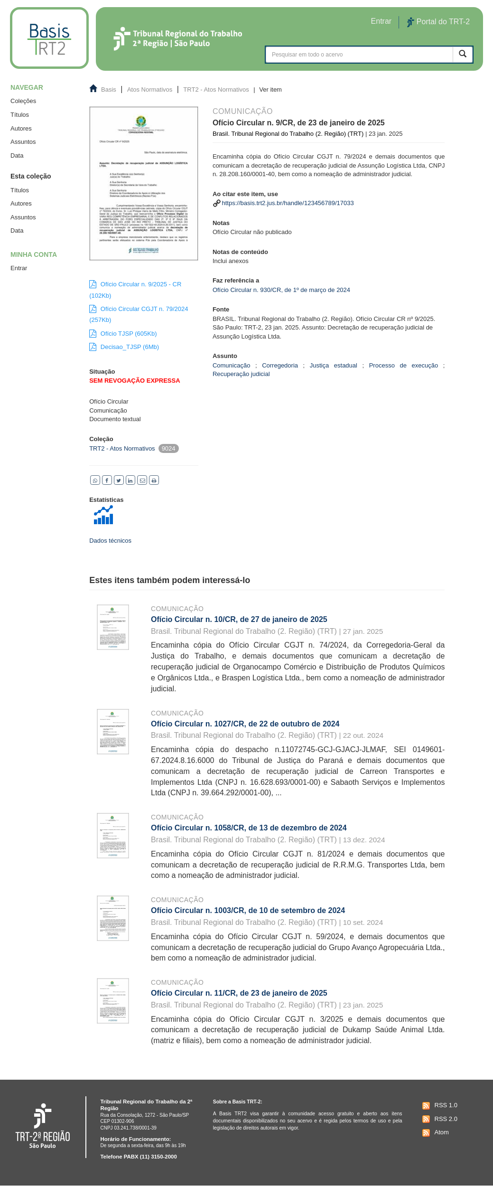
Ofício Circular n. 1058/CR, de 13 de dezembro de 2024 (249, 828)
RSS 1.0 (438, 1106)
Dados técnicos (110, 540)
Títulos (19, 114)
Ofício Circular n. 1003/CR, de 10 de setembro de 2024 (248, 910)
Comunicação (177, 608)
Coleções (23, 100)
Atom (434, 1133)
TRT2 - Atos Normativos (216, 89)
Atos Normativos (149, 89)
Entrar (18, 268)
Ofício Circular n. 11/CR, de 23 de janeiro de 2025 (239, 993)
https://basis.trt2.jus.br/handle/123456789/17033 (288, 203)
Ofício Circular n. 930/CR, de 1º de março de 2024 (281, 289)
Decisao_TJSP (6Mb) (124, 346)
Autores (21, 128)
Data (16, 155)
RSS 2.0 (438, 1119)
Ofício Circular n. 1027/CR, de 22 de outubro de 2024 (245, 724)
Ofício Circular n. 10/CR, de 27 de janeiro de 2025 (239, 619)
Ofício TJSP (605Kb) (123, 333)
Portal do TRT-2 (438, 22)
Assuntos (23, 141)
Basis (108, 89)
